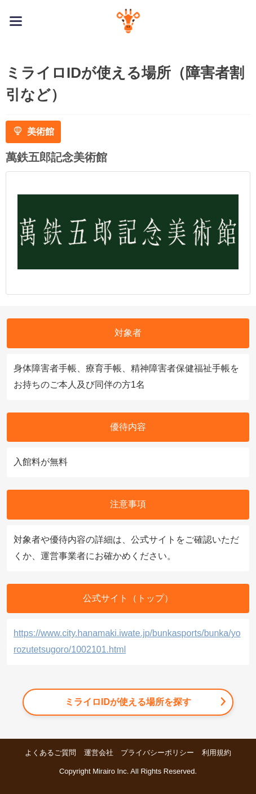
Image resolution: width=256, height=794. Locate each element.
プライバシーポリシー (157, 752)
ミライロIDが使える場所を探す (128, 702)
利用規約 (216, 752)
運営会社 (98, 752)
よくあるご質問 (50, 752)
